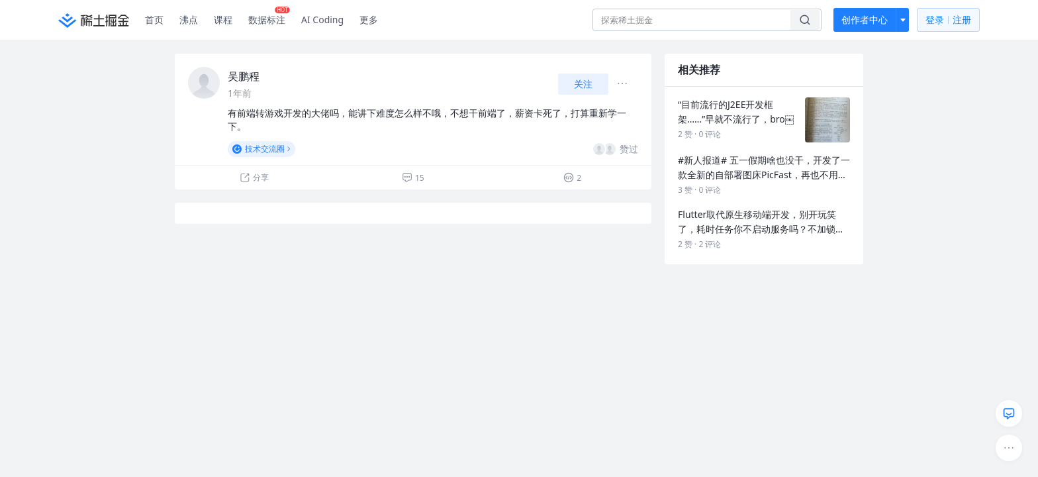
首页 (154, 19)
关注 (583, 84)
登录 (948, 20)
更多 (368, 19)
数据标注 (269, 16)
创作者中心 (864, 19)
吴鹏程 (244, 76)
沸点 (188, 19)
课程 (223, 19)
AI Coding (322, 19)
